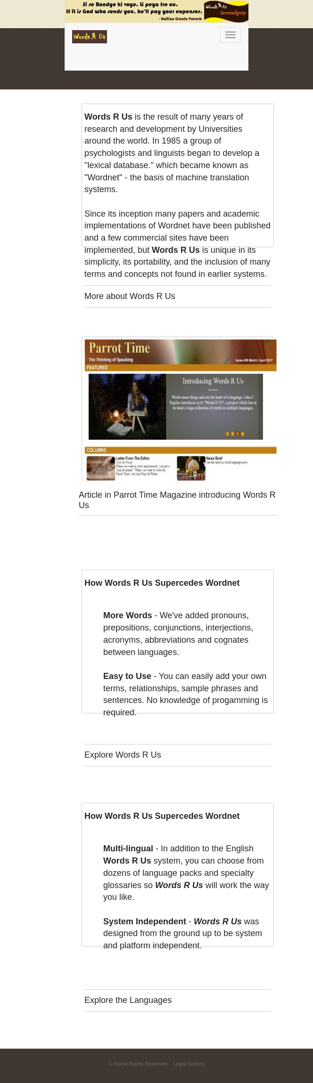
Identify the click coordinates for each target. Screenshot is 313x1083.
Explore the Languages (128, 1000)
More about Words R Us (129, 296)
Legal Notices (189, 1064)
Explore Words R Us (122, 755)
